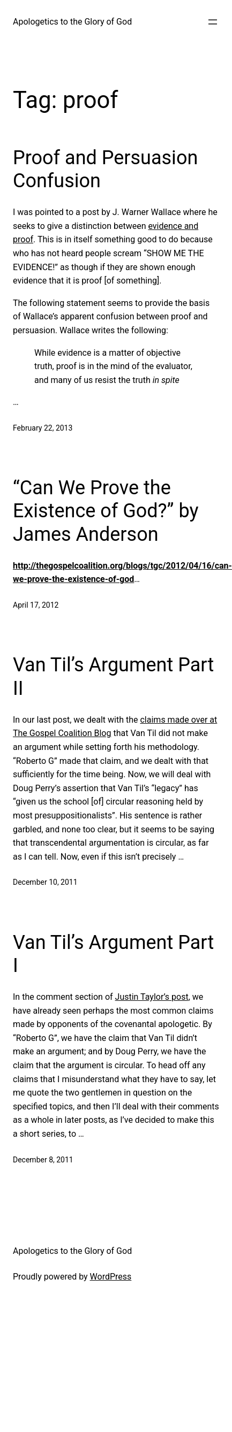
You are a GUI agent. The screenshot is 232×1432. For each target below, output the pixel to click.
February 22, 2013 (42, 428)
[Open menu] (212, 22)
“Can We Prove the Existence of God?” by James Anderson (105, 511)
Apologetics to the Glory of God (72, 22)
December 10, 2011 (45, 882)
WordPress (111, 1277)
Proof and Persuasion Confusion (105, 169)
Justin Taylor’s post (152, 997)
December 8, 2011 (43, 1159)
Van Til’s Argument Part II (113, 676)
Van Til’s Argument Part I (113, 954)
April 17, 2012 (35, 605)
